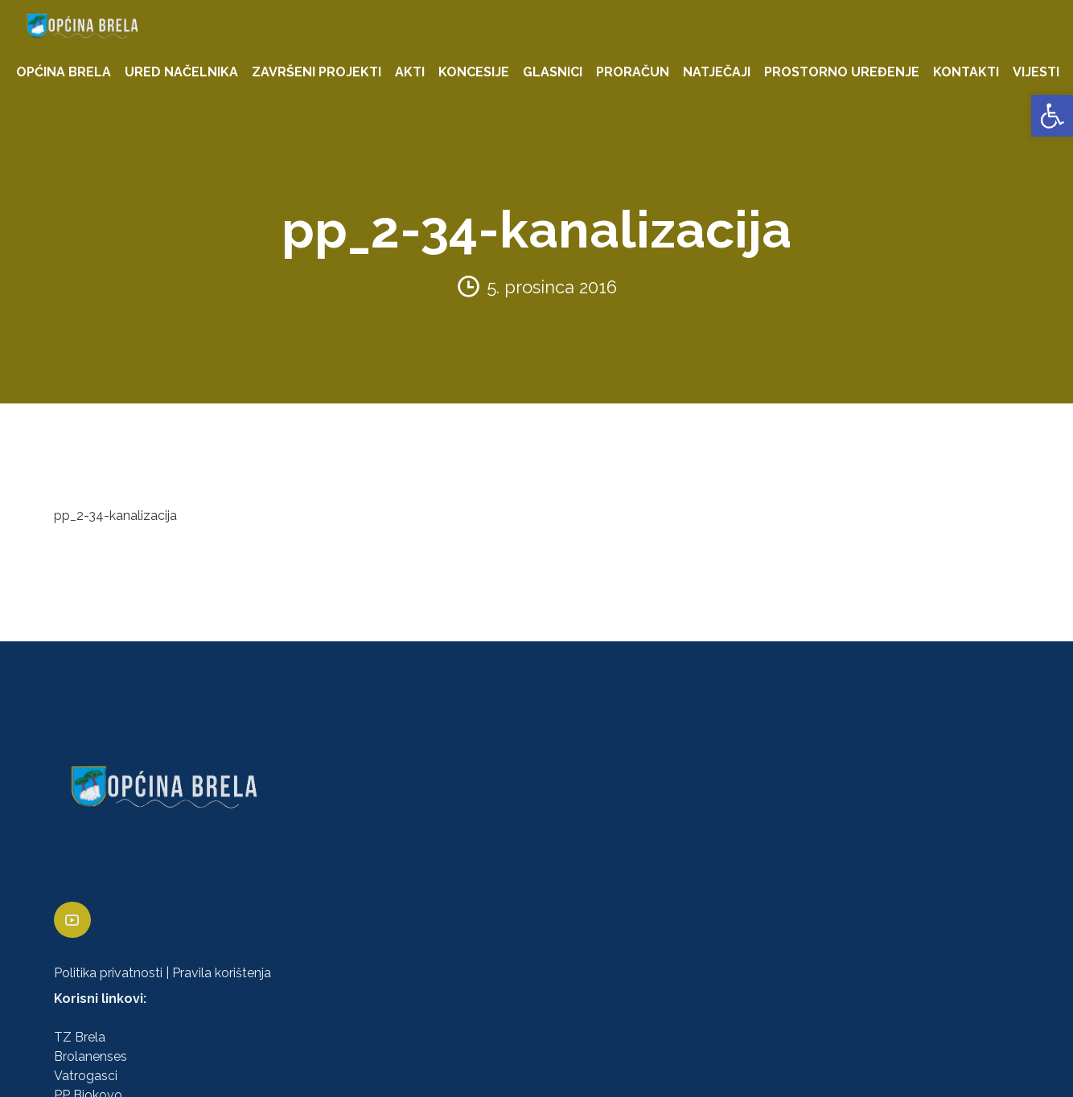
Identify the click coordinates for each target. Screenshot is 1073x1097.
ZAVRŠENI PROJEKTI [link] (316, 72)
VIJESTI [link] (1036, 72)
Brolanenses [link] (90, 1056)
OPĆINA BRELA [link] (63, 72)
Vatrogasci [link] (85, 1075)
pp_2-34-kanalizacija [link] (115, 515)
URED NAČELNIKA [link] (181, 72)
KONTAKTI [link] (966, 72)
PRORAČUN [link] (632, 72)
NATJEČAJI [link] (716, 72)
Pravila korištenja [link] (221, 972)
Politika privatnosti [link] (108, 972)
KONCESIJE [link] (473, 72)
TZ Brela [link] (79, 1037)
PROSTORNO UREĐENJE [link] (841, 72)
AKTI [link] (410, 72)
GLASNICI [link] (552, 72)
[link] (1052, 116)
